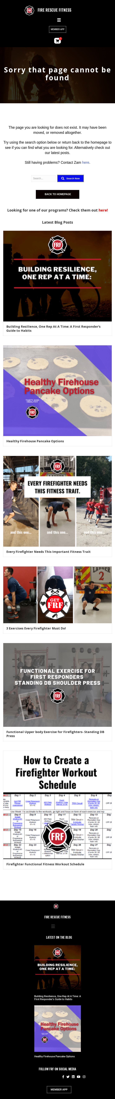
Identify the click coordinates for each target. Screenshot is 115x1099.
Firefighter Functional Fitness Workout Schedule (45, 864)
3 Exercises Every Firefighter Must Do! (36, 628)
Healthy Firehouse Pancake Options (35, 441)
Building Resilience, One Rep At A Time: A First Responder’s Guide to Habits (53, 328)
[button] (70, 178)
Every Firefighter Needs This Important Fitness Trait (48, 552)
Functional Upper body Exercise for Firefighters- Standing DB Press (55, 734)
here (85, 163)
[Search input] (43, 178)
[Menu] (59, 20)
